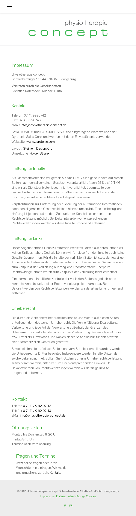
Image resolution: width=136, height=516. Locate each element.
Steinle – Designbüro (37, 148)
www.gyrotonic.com (40, 141)
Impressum (47, 496)
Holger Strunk (39, 153)
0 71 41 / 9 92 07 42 (37, 406)
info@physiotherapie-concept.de (43, 125)
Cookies (91, 496)
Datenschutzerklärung (70, 496)
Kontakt (55, 472)
